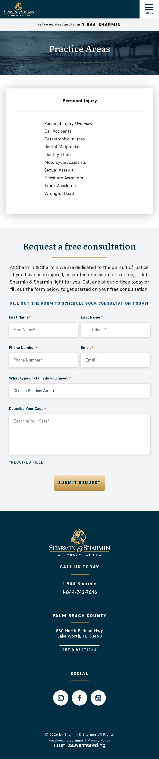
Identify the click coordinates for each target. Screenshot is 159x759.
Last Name (92, 317)
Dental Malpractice (63, 146)
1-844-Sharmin (79, 583)
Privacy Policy (99, 740)
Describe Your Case (27, 408)
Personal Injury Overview (68, 123)
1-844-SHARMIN (101, 24)
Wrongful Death (60, 193)
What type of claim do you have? (40, 378)
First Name (20, 317)
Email (87, 347)
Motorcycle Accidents (65, 162)
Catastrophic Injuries (64, 139)
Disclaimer (75, 740)
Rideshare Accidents (63, 178)
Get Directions (79, 650)
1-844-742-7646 (79, 592)
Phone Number (23, 347)
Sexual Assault (58, 170)
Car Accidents (57, 131)
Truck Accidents (60, 185)
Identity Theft (57, 154)
